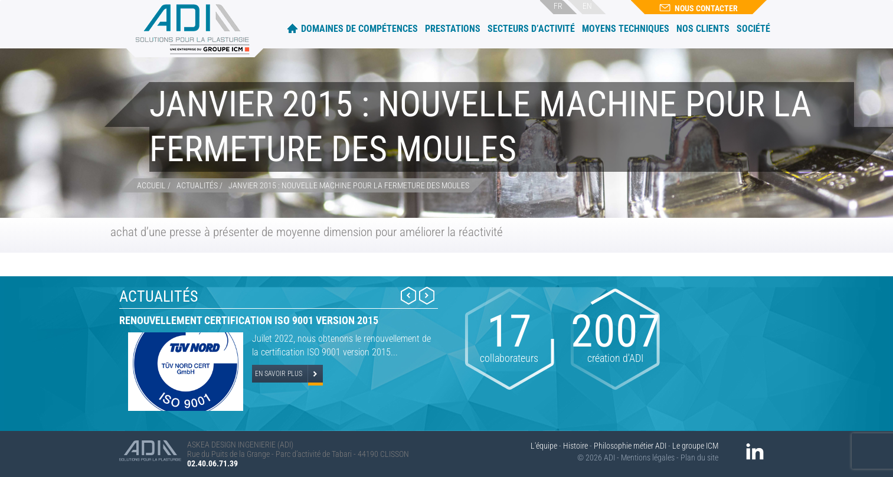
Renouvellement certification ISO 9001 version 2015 (248, 320)
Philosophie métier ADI (630, 445)
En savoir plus (278, 374)
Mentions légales (648, 457)
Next (426, 295)
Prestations (452, 28)
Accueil (292, 28)
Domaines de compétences (359, 28)
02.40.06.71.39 (212, 463)
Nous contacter (698, 8)
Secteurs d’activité (531, 28)
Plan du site (699, 457)
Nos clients (703, 28)
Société (753, 28)
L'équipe (544, 445)
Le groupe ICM (695, 445)
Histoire (575, 445)
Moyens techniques (625, 28)
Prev (408, 295)
